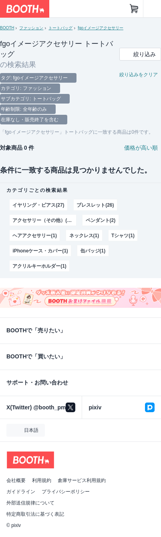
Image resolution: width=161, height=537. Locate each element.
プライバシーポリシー (66, 491)
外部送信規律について (30, 502)
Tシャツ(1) (123, 235)
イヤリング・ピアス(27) (38, 205)
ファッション (31, 28)
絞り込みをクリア (138, 74)
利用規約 (41, 480)
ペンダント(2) (101, 220)
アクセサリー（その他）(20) (43, 220)
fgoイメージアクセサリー (100, 28)
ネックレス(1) (84, 235)
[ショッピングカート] (134, 9)
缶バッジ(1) (93, 251)
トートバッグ (60, 28)
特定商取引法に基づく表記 (35, 514)
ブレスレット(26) (95, 205)
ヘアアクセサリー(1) (34, 235)
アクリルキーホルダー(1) (39, 266)
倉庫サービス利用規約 (82, 480)
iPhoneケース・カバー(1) (40, 251)
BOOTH (7, 28)
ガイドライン (20, 491)
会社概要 (16, 480)
